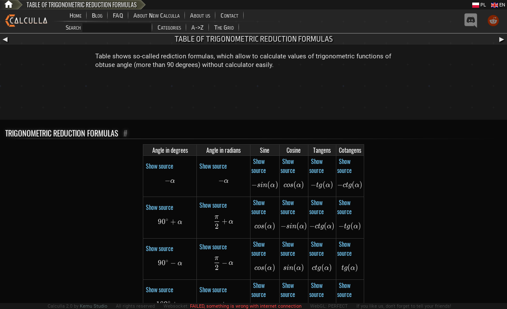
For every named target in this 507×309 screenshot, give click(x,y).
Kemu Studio (93, 306)
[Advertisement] (253, 96)
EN (498, 5)
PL (479, 5)
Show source (159, 165)
